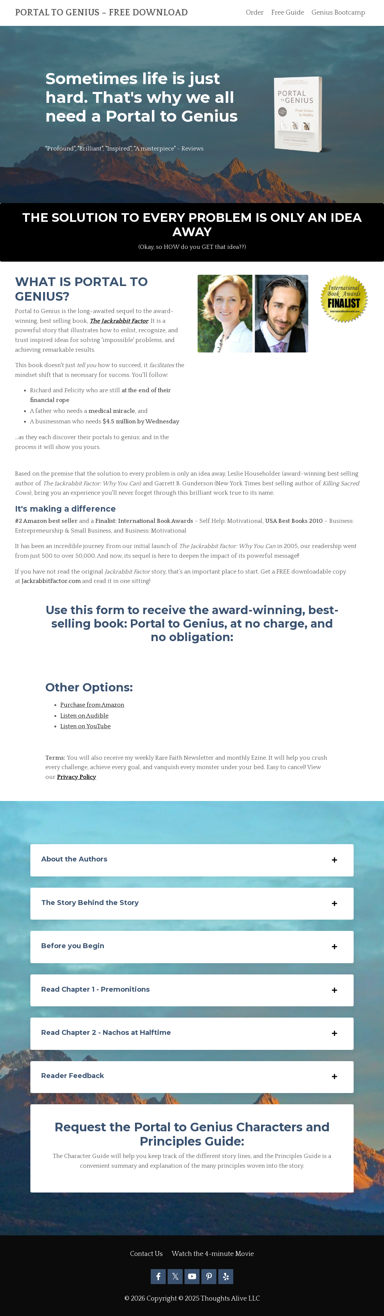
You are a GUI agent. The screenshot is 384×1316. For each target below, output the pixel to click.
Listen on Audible (84, 715)
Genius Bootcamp (338, 13)
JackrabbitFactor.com (51, 581)
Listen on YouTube (85, 726)
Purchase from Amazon (92, 705)
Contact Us (146, 1254)
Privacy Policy (76, 777)
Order (254, 13)
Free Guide (287, 13)
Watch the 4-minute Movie (213, 1254)
